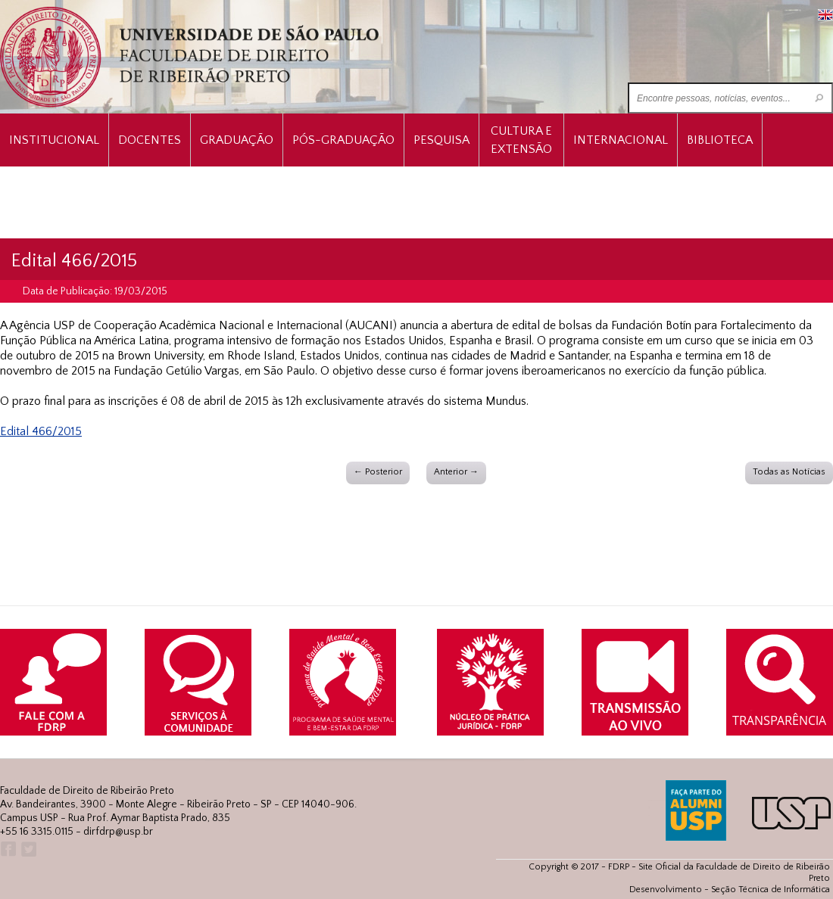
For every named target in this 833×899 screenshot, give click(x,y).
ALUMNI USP (696, 810)
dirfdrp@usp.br (118, 832)
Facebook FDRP (7, 849)
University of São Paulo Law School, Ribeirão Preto (191, 57)
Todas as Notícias (789, 472)
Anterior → (456, 472)
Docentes (149, 140)
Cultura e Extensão (521, 140)
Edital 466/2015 (41, 431)
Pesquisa (441, 140)
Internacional (620, 140)
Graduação (236, 140)
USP (791, 813)
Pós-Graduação (343, 140)
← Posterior (378, 472)
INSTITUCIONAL (54, 140)
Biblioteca (720, 140)
